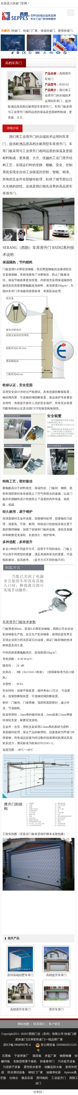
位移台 (13, 1077)
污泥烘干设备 (11, 1067)
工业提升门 (58, 1077)
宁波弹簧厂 (22, 1055)
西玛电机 (42, 1077)
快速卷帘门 (47, 1061)
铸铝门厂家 (35, 1072)
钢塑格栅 (65, 1055)
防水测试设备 (16, 1072)
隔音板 (37, 1055)
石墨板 (6, 1055)
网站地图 (23, 1023)
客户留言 (54, 1023)
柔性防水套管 (32, 1067)
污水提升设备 (66, 1061)
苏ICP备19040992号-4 (17, 1044)
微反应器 (27, 1077)
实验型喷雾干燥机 (25, 1061)
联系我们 (39, 1023)
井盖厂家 (50, 1055)
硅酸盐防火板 (53, 1067)
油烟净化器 (53, 1072)
